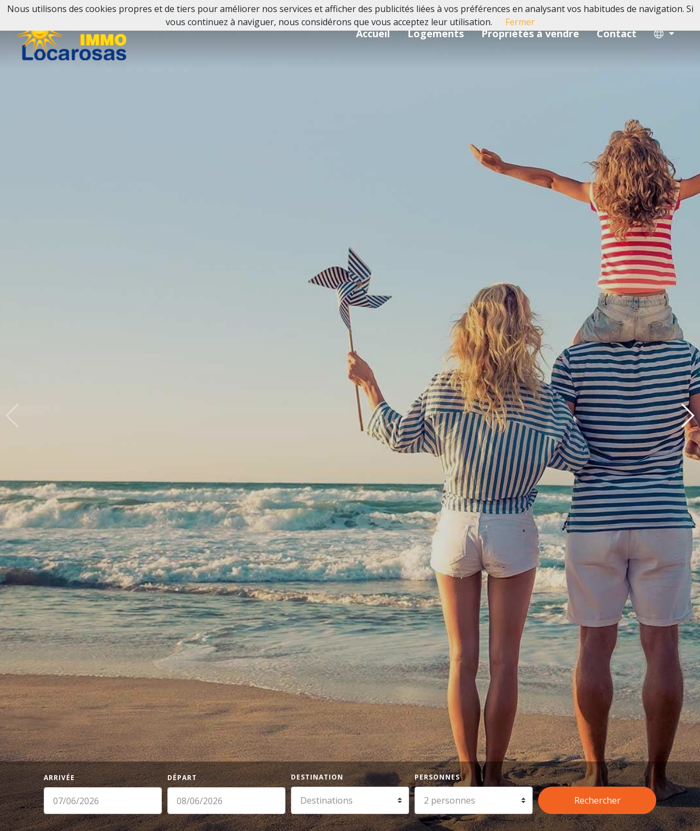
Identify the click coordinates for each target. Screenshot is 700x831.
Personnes (437, 777)
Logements (435, 33)
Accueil (373, 33)
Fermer (520, 22)
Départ (182, 777)
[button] (664, 33)
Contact (617, 33)
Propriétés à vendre (530, 33)
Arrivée (59, 777)
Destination (317, 777)
